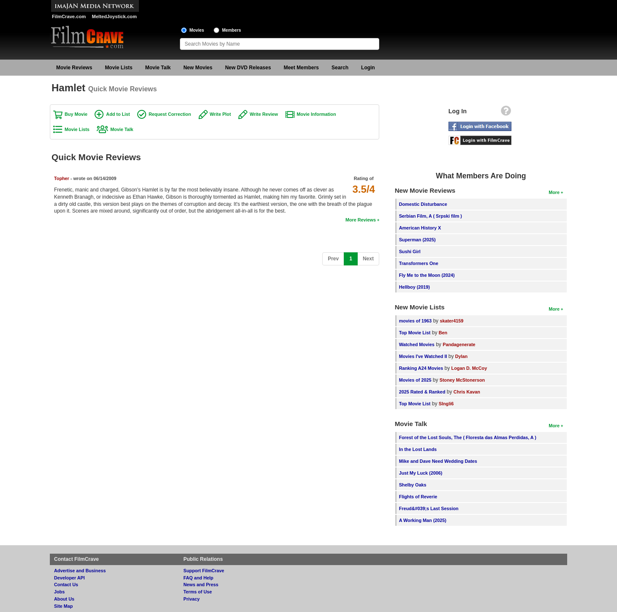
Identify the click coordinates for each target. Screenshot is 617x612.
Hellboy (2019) (414, 287)
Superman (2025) (417, 239)
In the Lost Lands (418, 449)
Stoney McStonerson (462, 379)
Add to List (118, 114)
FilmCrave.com (69, 16)
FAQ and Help (198, 577)
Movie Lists (118, 68)
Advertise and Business (80, 570)
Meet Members (301, 68)
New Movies (197, 68)
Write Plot (220, 114)
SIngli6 (446, 403)
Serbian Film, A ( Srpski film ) (430, 216)
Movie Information (316, 114)
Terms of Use (197, 591)
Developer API (69, 577)
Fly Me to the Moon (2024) (427, 275)
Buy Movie (76, 114)
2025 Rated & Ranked (422, 391)
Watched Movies (417, 344)
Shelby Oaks (413, 484)
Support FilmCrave (203, 570)
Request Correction (170, 114)
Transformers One (418, 263)
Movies (197, 30)
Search (340, 68)
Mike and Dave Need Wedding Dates (438, 461)
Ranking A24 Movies (421, 368)
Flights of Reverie (418, 496)
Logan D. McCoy (469, 368)
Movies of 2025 (415, 379)
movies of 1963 (415, 320)
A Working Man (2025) (422, 520)
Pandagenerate (459, 344)
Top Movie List (415, 332)
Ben (443, 332)
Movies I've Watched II (423, 356)
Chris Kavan (467, 391)
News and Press (200, 584)
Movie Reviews (74, 68)
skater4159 (451, 320)
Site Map (63, 606)
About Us (64, 598)
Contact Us (66, 584)
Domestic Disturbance (423, 204)
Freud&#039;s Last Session (429, 508)
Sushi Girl (410, 251)
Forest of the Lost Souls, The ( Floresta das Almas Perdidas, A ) (467, 437)
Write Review (264, 114)
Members (231, 30)
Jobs (59, 591)
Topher (61, 178)
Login (368, 68)
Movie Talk (158, 68)
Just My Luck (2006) (421, 472)
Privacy (191, 598)
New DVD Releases (248, 68)
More (554, 192)
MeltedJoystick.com (114, 16)
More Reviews (360, 219)
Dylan (461, 356)
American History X (420, 227)
